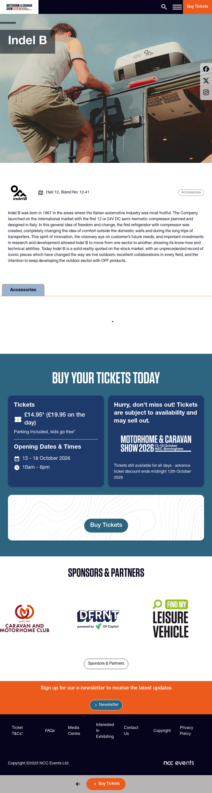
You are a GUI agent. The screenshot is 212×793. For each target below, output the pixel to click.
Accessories (23, 290)
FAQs (50, 731)
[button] (77, 784)
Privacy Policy (186, 731)
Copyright (162, 731)
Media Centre (74, 731)
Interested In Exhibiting (105, 731)
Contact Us (131, 731)
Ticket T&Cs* (17, 731)
